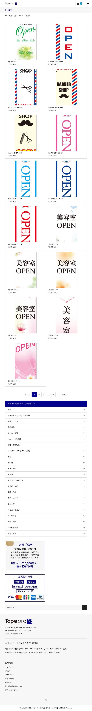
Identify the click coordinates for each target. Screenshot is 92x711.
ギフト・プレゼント (15, 480)
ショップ (11, 504)
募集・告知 (12, 469)
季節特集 (11, 427)
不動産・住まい (14, 510)
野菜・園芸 (12, 522)
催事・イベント (14, 421)
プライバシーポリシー (12, 690)
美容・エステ (13, 498)
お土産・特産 (13, 486)
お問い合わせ (9, 678)
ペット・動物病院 (14, 439)
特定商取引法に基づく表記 (13, 686)
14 (53, 395)
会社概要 (8, 682)
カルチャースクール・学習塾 (19, 415)
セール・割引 (13, 433)
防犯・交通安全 (14, 445)
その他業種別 (13, 528)
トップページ (9, 667)
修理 (9, 457)
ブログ (7, 671)
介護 (9, 409)
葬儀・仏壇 (12, 492)
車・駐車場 (12, 516)
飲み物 (10, 474)
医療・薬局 (12, 533)
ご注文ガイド (9, 675)
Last (64, 394)
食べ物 (10, 463)
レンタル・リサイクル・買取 (19, 451)
